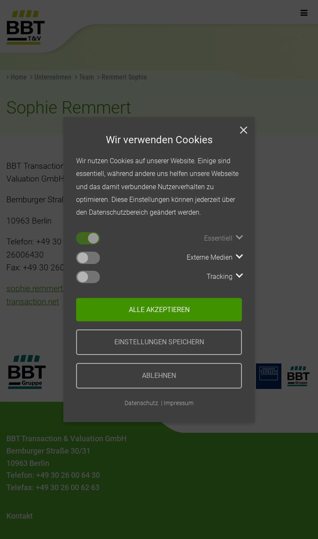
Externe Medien (210, 257)
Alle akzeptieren (159, 310)
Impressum (178, 403)
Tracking (220, 276)
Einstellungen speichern (159, 342)
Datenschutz (141, 403)
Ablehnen (159, 376)
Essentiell (218, 238)
